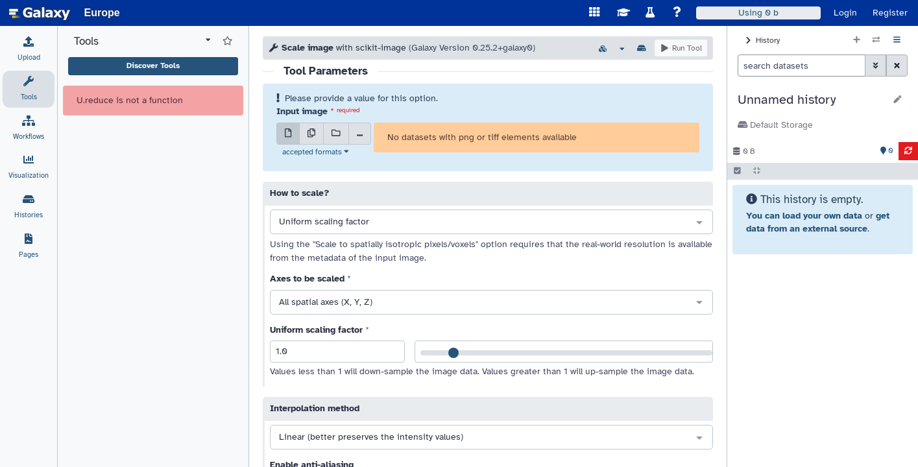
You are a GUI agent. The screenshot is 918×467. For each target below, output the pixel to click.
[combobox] (491, 222)
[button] (811, 100)
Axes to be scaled (307, 278)
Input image (302, 111)
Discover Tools (153, 65)
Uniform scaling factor (316, 329)
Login (845, 12)
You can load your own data (804, 215)
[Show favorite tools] (227, 41)
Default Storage (775, 124)
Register (890, 12)
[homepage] (39, 13)
